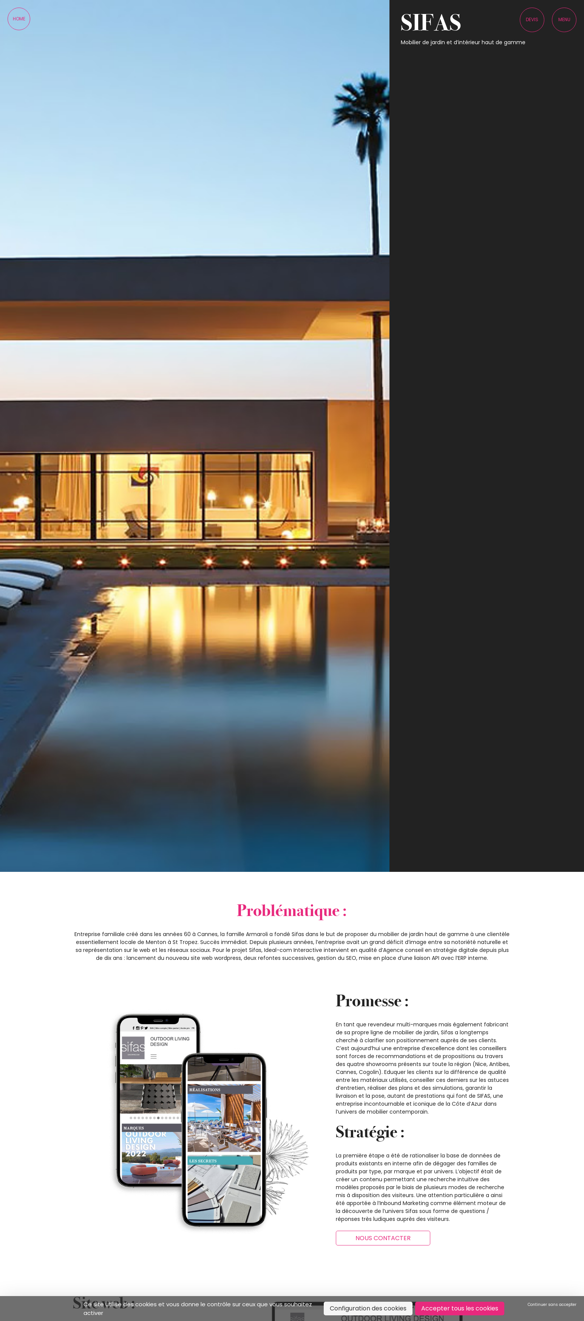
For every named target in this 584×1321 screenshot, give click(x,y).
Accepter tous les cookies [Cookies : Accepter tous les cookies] (459, 1308)
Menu (564, 19)
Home (19, 18)
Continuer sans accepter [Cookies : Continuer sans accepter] (552, 1304)
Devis (532, 19)
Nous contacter (383, 1238)
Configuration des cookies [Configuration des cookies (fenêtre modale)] (368, 1308)
